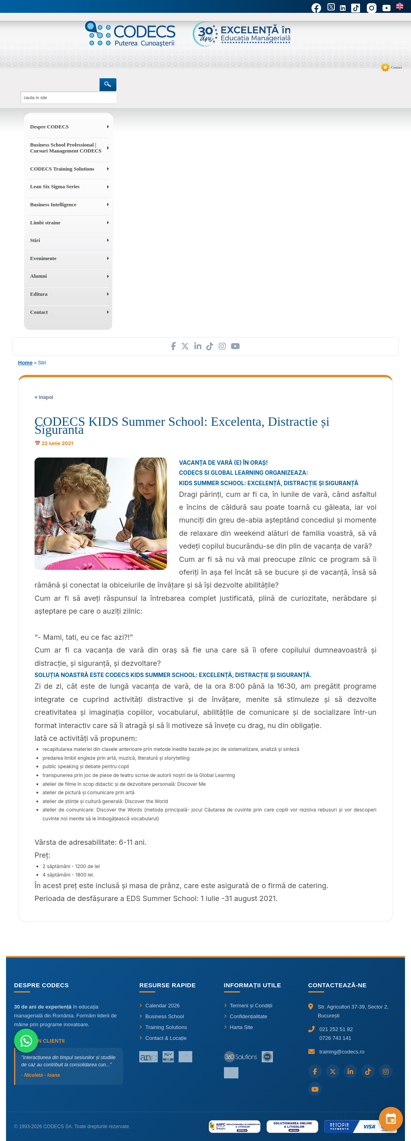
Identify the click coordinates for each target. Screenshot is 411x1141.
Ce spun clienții (39, 1041)
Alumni (38, 276)
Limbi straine (45, 223)
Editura (38, 294)
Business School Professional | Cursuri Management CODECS (66, 148)
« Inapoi (44, 397)
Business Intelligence (53, 204)
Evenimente (43, 258)
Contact (396, 67)
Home (25, 363)
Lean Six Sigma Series (54, 186)
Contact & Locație (163, 1038)
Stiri (35, 240)
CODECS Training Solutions (62, 169)
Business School (161, 1016)
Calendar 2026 (159, 1006)
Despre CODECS (49, 127)
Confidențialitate (245, 1016)
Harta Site (238, 1027)
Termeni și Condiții (248, 1006)
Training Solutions (163, 1027)
